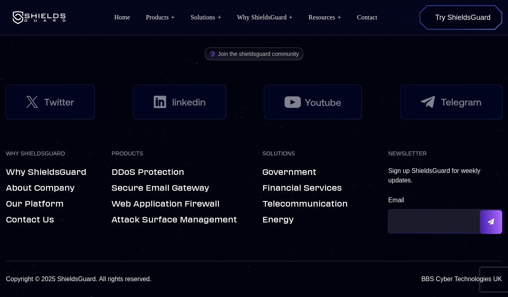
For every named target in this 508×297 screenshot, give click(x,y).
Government (289, 172)
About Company (40, 188)
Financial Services (302, 188)
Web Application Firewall (165, 204)
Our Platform (35, 204)
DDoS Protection (148, 172)
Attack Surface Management (174, 219)
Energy (278, 219)
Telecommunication (305, 204)
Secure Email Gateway (160, 188)
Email (396, 200)
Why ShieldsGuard (46, 172)
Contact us (30, 219)
